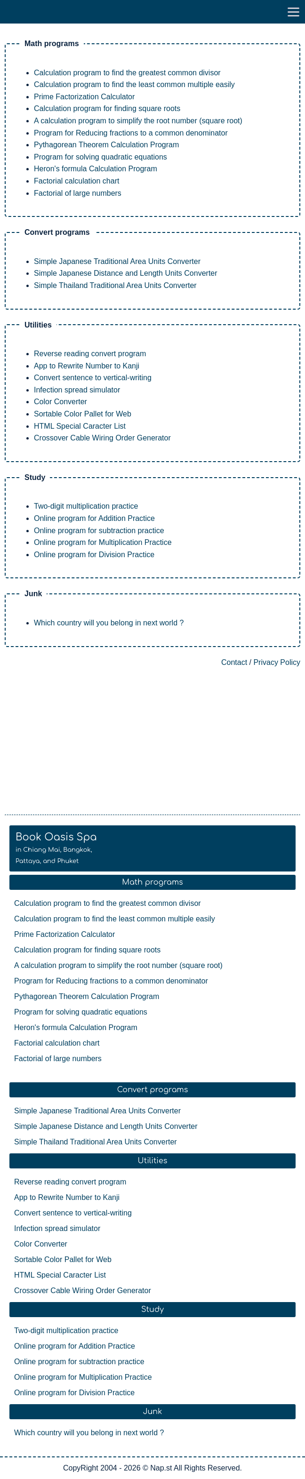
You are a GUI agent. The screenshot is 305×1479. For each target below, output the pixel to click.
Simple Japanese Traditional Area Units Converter (117, 261)
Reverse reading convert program (90, 354)
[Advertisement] (152, 741)
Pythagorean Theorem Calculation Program (106, 145)
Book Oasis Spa (56, 847)
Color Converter (60, 402)
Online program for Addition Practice (94, 518)
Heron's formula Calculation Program (95, 169)
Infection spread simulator (77, 390)
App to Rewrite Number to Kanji (86, 366)
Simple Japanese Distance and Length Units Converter (125, 273)
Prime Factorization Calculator (84, 97)
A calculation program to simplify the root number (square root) (138, 121)
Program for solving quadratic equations (100, 157)
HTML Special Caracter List (80, 426)
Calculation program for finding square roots (107, 108)
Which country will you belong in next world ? (109, 623)
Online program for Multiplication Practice (103, 542)
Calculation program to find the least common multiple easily (134, 84)
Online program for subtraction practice (99, 531)
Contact (234, 662)
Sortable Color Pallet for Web (82, 414)
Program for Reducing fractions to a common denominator (131, 133)
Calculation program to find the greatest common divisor (127, 73)
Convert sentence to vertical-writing (93, 378)
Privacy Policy (276, 662)
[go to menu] (293, 12)
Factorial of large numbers (77, 193)
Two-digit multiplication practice (86, 506)
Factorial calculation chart (76, 181)
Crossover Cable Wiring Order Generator (102, 438)
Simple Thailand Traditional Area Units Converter (115, 285)
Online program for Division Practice (94, 555)
